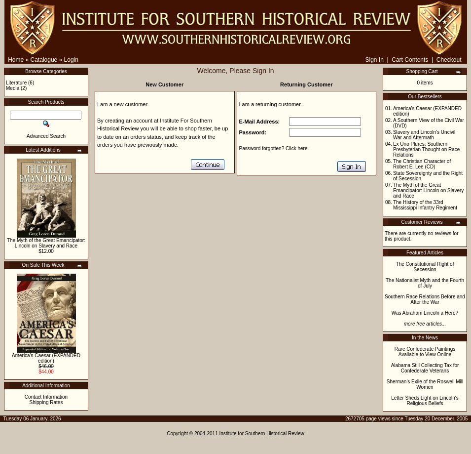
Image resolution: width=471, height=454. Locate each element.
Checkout (449, 59)
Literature (16, 82)
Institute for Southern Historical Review (261, 433)
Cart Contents (410, 59)
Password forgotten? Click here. (274, 148)
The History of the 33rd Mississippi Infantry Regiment (425, 205)
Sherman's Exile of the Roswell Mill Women (425, 384)
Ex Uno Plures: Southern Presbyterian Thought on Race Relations (426, 149)
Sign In (374, 59)
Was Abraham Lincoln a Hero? (425, 313)
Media (12, 88)
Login (71, 59)
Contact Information (46, 397)
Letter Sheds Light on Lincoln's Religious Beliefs (424, 400)
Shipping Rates (46, 402)
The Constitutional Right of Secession (425, 266)
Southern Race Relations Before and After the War (425, 299)
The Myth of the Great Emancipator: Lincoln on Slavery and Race (46, 243)
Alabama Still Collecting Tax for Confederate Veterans (425, 368)
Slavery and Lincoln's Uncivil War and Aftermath (424, 134)
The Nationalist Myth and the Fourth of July (425, 283)
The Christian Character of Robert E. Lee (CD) (422, 164)
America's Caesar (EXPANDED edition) (46, 358)
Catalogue (44, 59)
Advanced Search (46, 136)
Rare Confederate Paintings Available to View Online (425, 351)
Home (16, 59)
